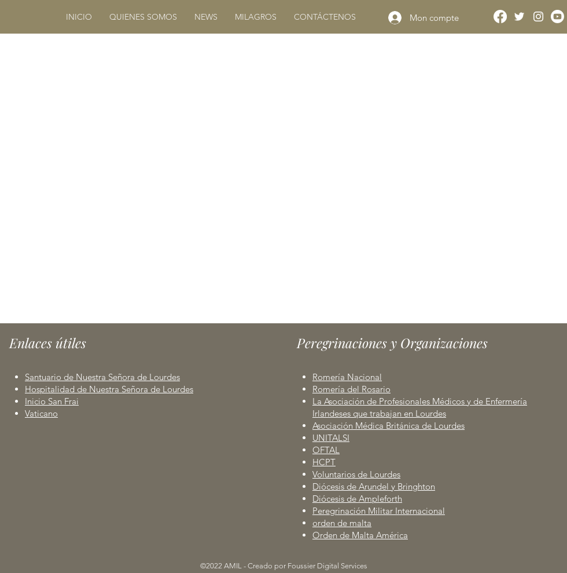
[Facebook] (500, 16)
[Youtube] (557, 16)
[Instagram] (538, 16)
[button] (143, 16)
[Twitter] (519, 16)
